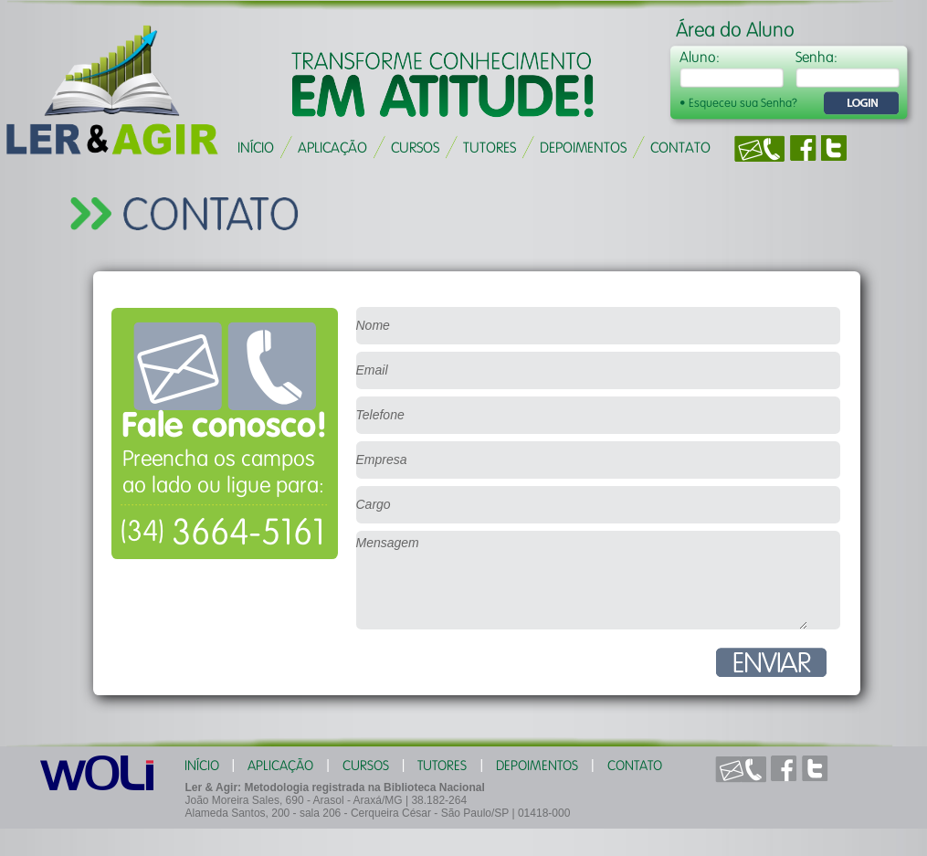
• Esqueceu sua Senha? (738, 103)
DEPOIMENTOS (583, 147)
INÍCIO (255, 147)
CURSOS (415, 147)
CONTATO (680, 147)
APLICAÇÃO (332, 147)
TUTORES (489, 147)
